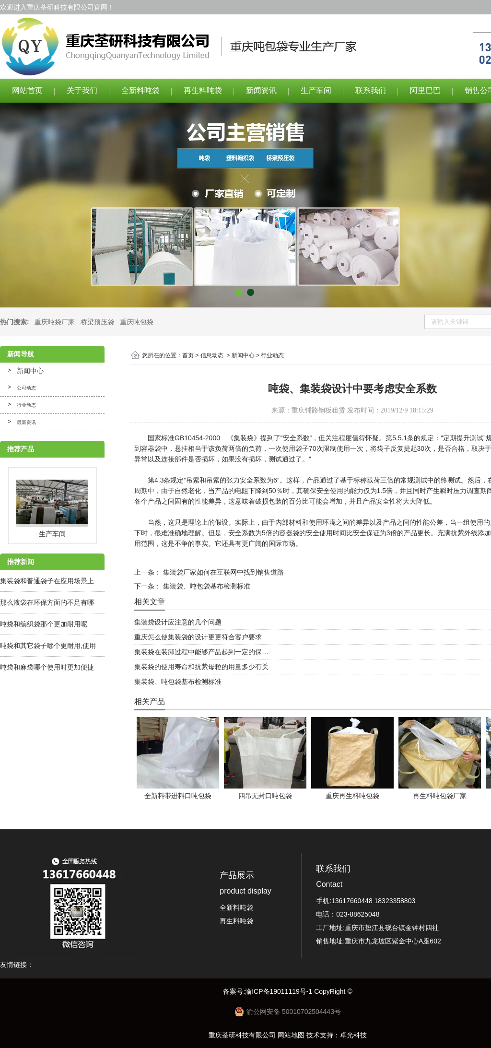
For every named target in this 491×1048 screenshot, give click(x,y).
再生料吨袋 (203, 90)
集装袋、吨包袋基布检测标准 (205, 586)
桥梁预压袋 (97, 322)
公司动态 (26, 387)
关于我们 (82, 90)
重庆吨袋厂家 (55, 322)
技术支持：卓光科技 (336, 1035)
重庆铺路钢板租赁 (318, 410)
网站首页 (27, 90)
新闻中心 (30, 371)
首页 (188, 355)
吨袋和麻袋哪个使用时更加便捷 (47, 667)
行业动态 (26, 405)
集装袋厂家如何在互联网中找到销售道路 (222, 572)
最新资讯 (26, 422)
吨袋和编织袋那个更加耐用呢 (43, 624)
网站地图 (291, 1035)
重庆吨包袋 (136, 322)
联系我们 (370, 90)
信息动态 (211, 355)
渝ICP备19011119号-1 (279, 991)
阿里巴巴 (425, 90)
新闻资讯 (261, 90)
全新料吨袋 (140, 90)
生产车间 (316, 90)
